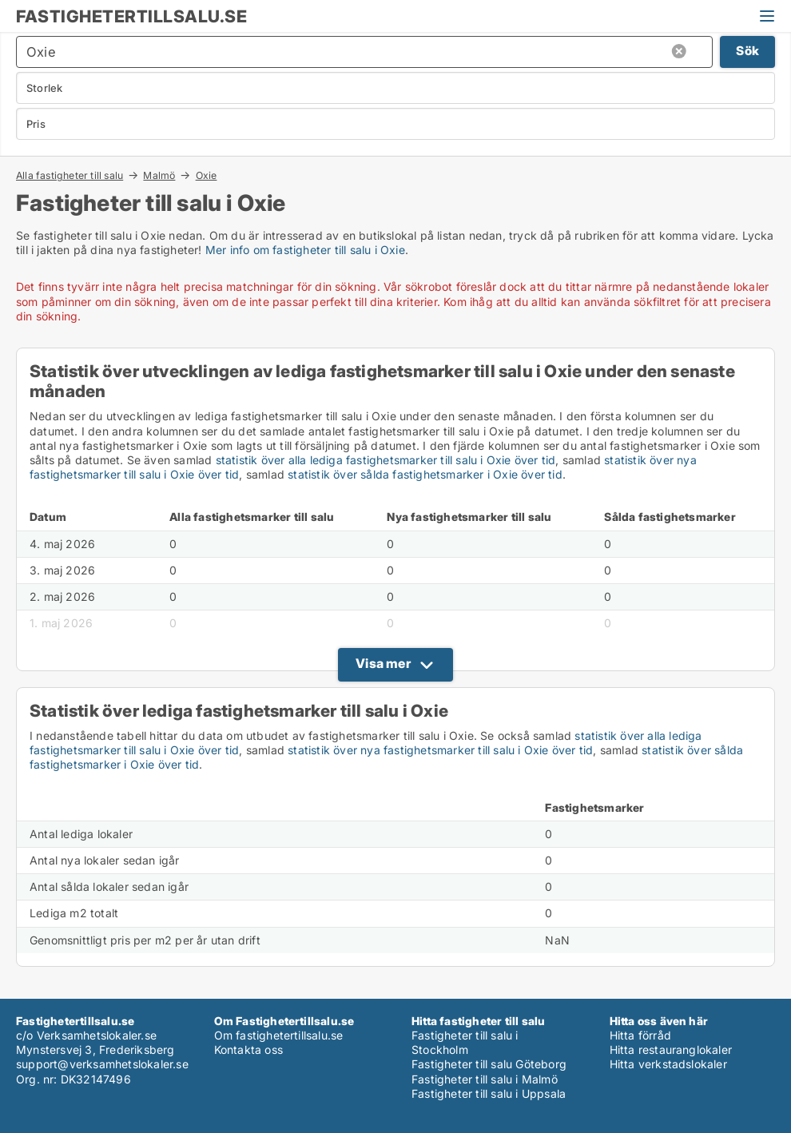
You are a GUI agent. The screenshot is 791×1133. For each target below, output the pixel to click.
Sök (747, 50)
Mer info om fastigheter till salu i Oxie (305, 249)
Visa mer (383, 663)
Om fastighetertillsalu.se (279, 1035)
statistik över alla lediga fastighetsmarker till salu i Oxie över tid (386, 460)
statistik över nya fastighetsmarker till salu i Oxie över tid (440, 750)
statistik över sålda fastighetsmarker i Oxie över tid (425, 474)
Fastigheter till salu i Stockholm (465, 1042)
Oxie (206, 176)
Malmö (159, 175)
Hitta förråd (640, 1035)
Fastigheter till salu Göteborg (488, 1064)
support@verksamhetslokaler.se (102, 1064)
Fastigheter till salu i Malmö (484, 1079)
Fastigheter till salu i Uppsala (488, 1093)
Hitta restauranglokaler (671, 1049)
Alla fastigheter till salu (69, 175)
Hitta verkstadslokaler (668, 1064)
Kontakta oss (248, 1049)
